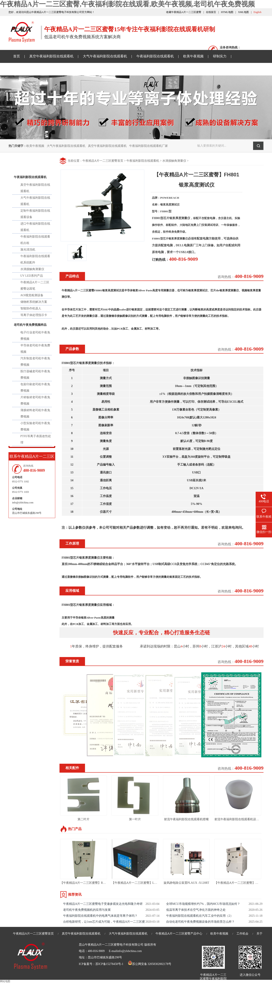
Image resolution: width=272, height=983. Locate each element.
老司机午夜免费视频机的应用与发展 (87, 909)
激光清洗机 (27, 249)
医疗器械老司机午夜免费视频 (35, 374)
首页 (16, 56)
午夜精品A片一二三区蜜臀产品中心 (179, 933)
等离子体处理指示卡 (33, 315)
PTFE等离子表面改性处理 (35, 439)
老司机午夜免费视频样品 (88, 69)
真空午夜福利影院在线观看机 (51, 56)
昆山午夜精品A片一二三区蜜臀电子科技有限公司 (111, 944)
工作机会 (242, 933)
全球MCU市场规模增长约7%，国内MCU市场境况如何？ (203, 903)
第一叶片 (135, 819)
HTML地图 (227, 12)
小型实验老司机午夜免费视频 (35, 426)
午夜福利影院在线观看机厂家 (148, 145)
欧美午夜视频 (193, 56)
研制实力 (220, 56)
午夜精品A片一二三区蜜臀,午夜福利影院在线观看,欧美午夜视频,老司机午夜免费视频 (127, 4)
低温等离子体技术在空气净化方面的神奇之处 (196, 909)
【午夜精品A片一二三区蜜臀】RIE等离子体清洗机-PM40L (98, 882)
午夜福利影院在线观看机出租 (35, 240)
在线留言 (211, 12)
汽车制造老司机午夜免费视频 (35, 361)
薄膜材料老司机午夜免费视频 (35, 413)
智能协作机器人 (30, 308)
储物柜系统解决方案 (33, 301)
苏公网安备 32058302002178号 (149, 964)
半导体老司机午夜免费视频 (35, 348)
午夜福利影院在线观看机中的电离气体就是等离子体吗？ (100, 915)
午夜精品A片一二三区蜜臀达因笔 (34, 285)
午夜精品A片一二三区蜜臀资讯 (36, 69)
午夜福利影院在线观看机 (155, 56)
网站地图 (5, 981)
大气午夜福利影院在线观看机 (105, 56)
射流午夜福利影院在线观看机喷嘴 (186, 819)
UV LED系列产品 (31, 275)
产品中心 (31, 163)
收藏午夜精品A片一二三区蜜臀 (183, 12)
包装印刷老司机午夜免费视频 (35, 387)
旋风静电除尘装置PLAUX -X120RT (186, 882)
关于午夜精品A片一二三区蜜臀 (139, 69)
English (257, 12)
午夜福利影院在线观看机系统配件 (35, 259)
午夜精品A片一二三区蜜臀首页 (102, 160)
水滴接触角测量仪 (174, 160)
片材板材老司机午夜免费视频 (35, 400)
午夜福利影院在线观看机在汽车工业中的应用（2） (199, 915)
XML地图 (243, 12)
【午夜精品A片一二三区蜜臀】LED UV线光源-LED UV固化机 (152, 882)
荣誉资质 (72, 661)
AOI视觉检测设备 (32, 295)
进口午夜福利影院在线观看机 (35, 227)
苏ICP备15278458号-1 (109, 964)
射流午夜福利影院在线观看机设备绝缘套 (241, 819)
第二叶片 (83, 819)
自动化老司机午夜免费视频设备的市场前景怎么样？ (200, 921)
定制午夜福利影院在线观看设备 (35, 214)
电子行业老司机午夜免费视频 (35, 335)
